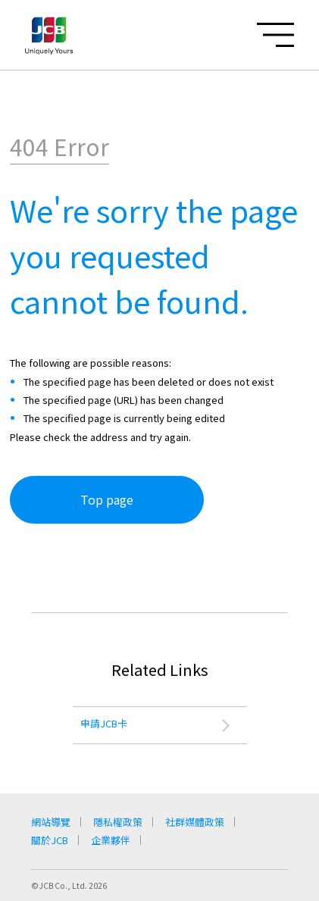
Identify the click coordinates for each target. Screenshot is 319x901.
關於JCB (49, 840)
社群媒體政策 (194, 822)
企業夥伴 (110, 840)
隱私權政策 (117, 822)
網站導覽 (50, 822)
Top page (106, 499)
